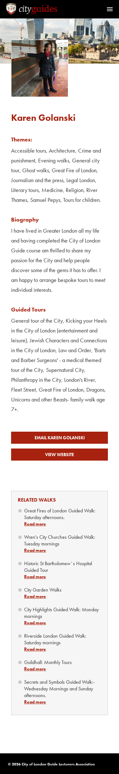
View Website (59, 454)
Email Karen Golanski (60, 438)
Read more (35, 524)
